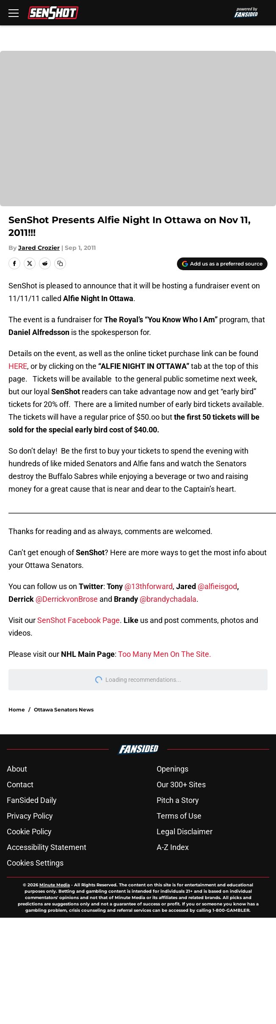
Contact (20, 784)
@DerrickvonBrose (67, 599)
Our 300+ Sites (181, 784)
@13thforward (148, 586)
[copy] (60, 263)
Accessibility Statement (46, 847)
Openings (172, 768)
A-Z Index (173, 847)
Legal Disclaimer (185, 831)
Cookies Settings (138, 134)
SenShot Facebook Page (78, 620)
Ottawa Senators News (64, 709)
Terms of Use (179, 815)
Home (16, 709)
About (17, 768)
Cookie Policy (29, 831)
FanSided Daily (32, 800)
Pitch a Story (178, 800)
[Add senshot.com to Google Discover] (222, 263)
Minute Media (54, 885)
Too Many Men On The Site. (164, 654)
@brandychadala (168, 599)
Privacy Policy (30, 815)
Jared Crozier (39, 248)
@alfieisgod (217, 586)
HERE (17, 366)
